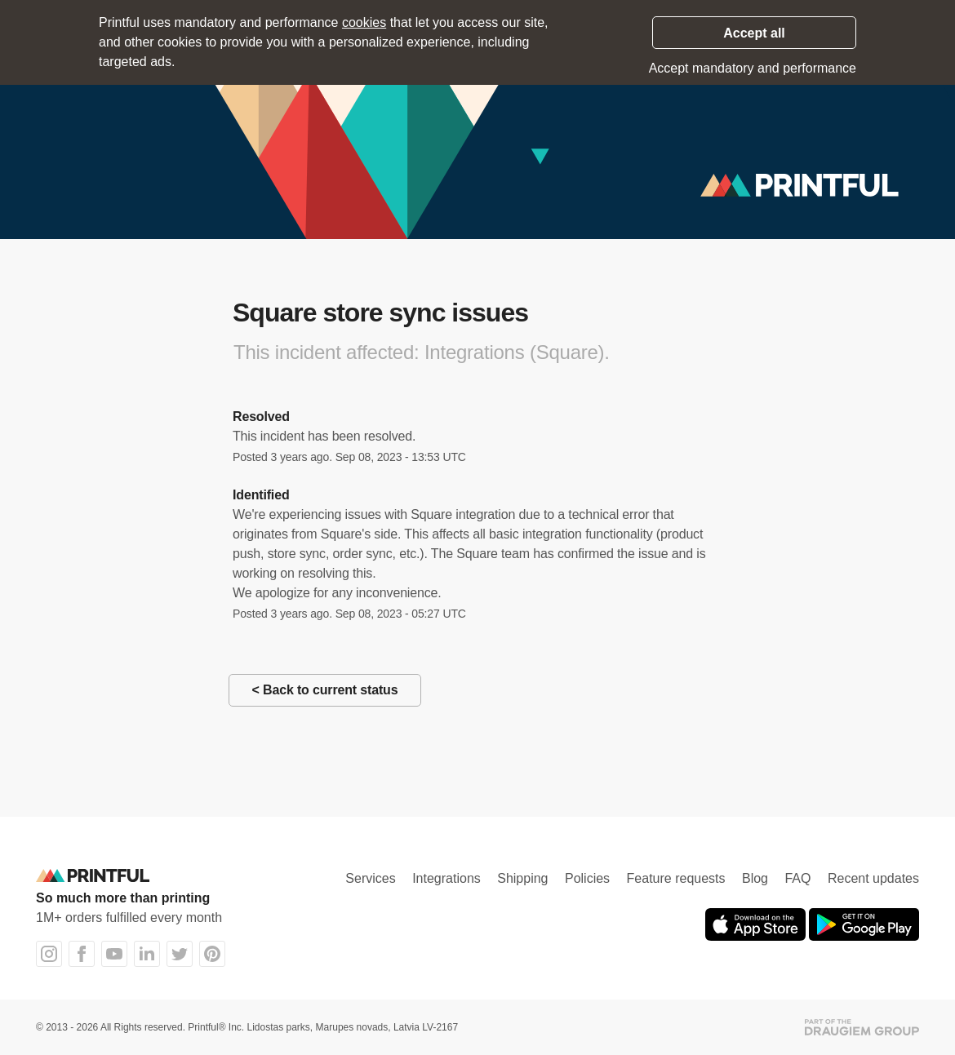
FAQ (797, 878)
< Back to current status (325, 690)
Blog (755, 878)
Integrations (446, 878)
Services (370, 878)
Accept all (754, 33)
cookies (364, 22)
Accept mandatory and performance (752, 68)
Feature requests (676, 878)
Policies (587, 878)
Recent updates (873, 878)
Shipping (522, 878)
